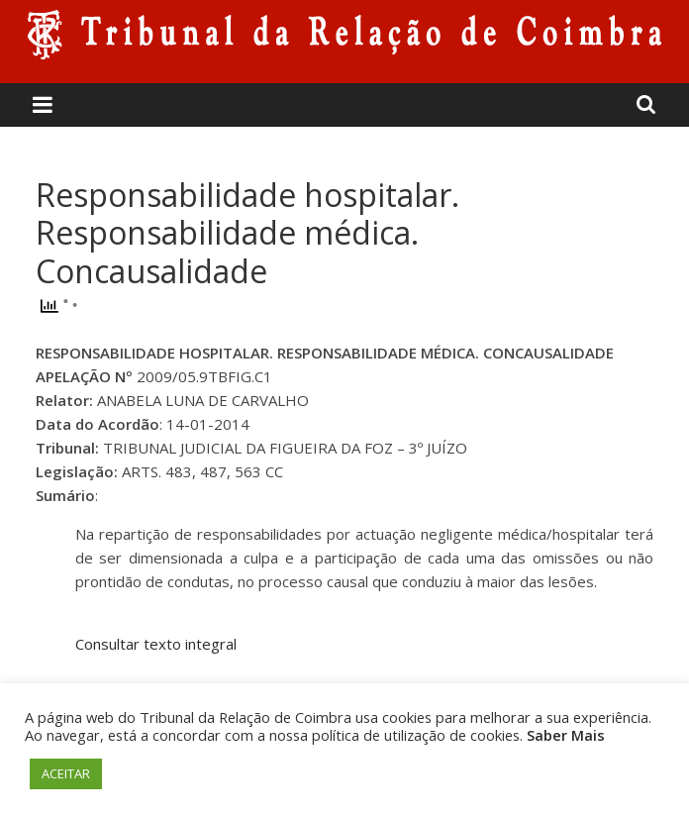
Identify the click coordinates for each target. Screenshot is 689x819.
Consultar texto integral (156, 644)
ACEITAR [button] (66, 773)
